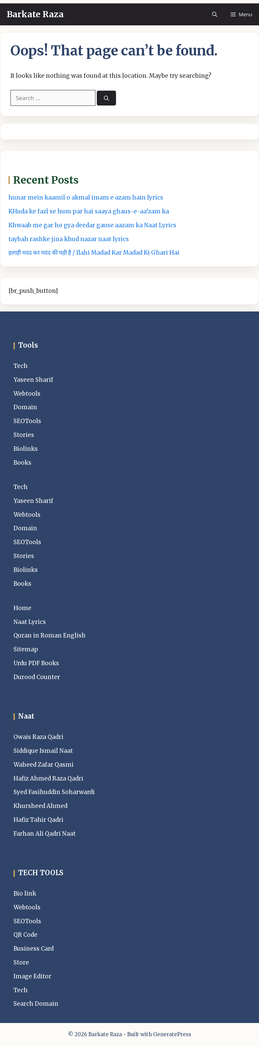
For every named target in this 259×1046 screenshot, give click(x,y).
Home (22, 608)
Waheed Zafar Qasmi (43, 764)
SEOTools (27, 421)
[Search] (106, 98)
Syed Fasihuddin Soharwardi (54, 792)
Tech (20, 366)
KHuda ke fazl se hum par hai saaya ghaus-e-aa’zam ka (88, 211)
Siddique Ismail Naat (43, 750)
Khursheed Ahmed (40, 806)
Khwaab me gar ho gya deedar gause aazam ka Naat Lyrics (92, 225)
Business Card (33, 948)
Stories (23, 435)
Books (22, 462)
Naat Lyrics (29, 622)
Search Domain (35, 1003)
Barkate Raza (35, 14)
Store (21, 962)
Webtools (26, 393)
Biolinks (25, 448)
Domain (25, 407)
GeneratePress (172, 1034)
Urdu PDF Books (36, 663)
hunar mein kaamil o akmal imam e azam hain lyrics (85, 197)
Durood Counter (36, 677)
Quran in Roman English (49, 635)
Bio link (24, 893)
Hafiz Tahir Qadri (38, 819)
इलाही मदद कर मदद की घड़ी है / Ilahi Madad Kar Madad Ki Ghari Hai (93, 252)
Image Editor (32, 976)
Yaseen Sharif (33, 379)
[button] (214, 14)
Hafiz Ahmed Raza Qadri (48, 778)
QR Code (25, 934)
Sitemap (25, 649)
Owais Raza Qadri (38, 737)
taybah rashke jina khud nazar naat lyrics (68, 239)
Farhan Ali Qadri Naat (44, 833)
